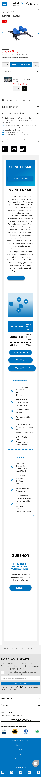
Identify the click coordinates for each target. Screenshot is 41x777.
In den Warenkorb (21, 64)
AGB (20, 750)
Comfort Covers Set (21, 79)
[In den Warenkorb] (24, 88)
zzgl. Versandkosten (21, 54)
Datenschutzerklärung (23, 672)
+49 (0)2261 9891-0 (20, 719)
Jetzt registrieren (21, 683)
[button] (5, 32)
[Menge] (5, 65)
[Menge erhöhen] (8, 64)
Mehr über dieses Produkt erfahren (20, 140)
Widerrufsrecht (20, 758)
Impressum (20, 754)
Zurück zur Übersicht (32, 10)
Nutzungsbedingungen (9, 689)
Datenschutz (20, 745)
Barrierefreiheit (20, 763)
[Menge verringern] (8, 66)
